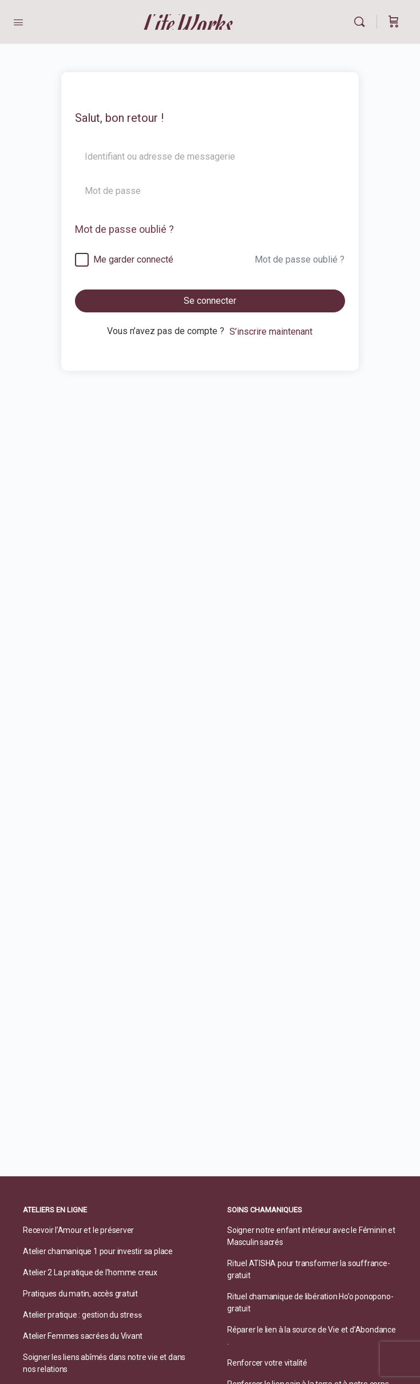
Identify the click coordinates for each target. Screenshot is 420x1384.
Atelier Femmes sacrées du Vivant (82, 1336)
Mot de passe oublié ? (124, 229)
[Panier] (393, 21)
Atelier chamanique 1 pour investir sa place (98, 1251)
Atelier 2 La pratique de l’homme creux (90, 1272)
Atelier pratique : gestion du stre (78, 1314)
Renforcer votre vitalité (267, 1362)
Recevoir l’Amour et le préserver (78, 1230)
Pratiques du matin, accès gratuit (80, 1293)
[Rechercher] (362, 21)
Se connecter (210, 300)
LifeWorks (189, 22)
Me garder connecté (133, 259)
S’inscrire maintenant (270, 331)
